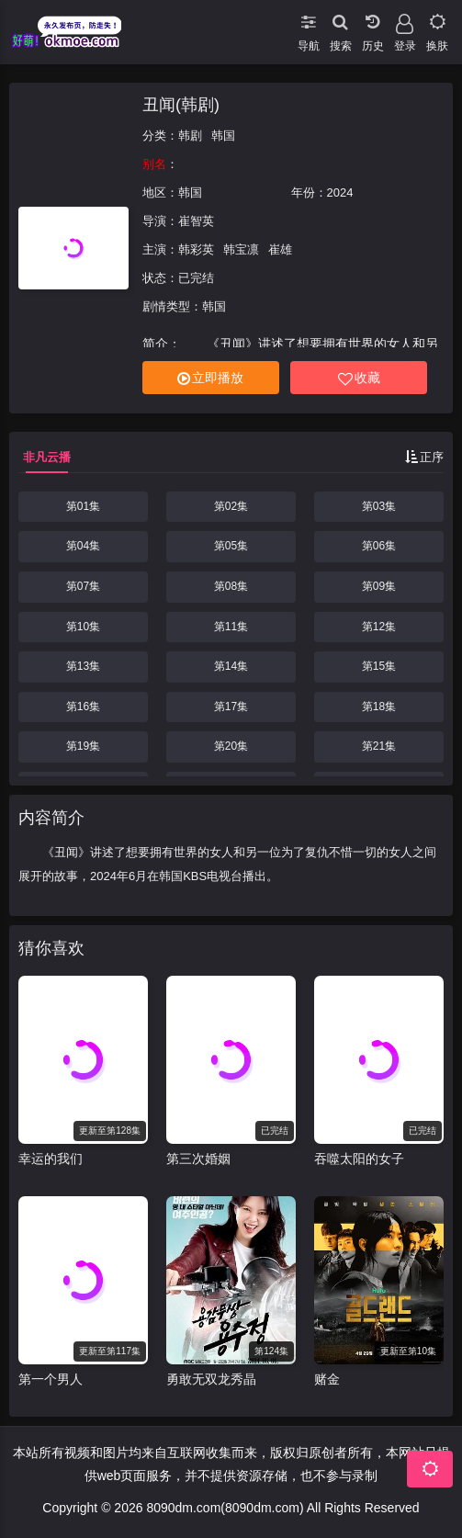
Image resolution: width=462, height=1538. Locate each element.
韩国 (223, 135)
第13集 (83, 666)
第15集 (379, 666)
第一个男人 (50, 1379)
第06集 (379, 545)
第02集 (231, 506)
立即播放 (210, 378)
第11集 (231, 626)
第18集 (379, 706)
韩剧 (190, 135)
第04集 (83, 545)
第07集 (83, 586)
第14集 (231, 666)
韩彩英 (196, 249)
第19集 (83, 746)
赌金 (327, 1379)
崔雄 (280, 249)
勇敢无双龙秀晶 (211, 1379)
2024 (340, 192)
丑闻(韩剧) (181, 105)
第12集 (379, 626)
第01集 (83, 506)
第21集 (379, 746)
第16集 (83, 706)
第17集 (231, 706)
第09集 (379, 586)
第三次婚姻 (198, 1158)
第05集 (231, 545)
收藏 (359, 378)
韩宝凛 (241, 249)
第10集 (83, 626)
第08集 (231, 586)
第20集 (231, 746)
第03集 (379, 506)
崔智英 (196, 221)
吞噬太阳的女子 (359, 1158)
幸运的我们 (50, 1158)
